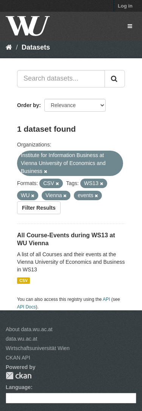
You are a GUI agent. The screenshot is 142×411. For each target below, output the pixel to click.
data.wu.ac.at (21, 339)
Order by (28, 105)
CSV (23, 280)
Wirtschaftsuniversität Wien (38, 348)
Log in (125, 6)
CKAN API (18, 358)
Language (18, 387)
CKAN (18, 376)
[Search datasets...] (61, 78)
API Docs (26, 307)
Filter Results (39, 208)
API (106, 299)
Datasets (36, 47)
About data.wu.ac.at (29, 329)
